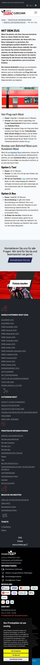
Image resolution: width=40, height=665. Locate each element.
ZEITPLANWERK (7, 371)
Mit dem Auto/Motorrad (10, 439)
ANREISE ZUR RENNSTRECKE (14, 22)
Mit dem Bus (5, 449)
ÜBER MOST (5, 503)
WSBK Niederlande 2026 (10, 333)
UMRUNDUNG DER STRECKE (12, 453)
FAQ (20, 537)
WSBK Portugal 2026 (9, 330)
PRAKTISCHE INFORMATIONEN (19, 20)
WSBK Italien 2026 (8, 347)
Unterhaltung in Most (9, 510)
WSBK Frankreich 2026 (9, 354)
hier (28, 141)
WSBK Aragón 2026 (8, 344)
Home (3, 20)
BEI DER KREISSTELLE (9, 463)
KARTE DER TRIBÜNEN (9, 419)
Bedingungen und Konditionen (11, 560)
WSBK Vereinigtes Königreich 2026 (13, 351)
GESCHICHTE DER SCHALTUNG (12, 409)
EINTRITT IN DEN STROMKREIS (13, 402)
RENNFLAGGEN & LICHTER (11, 385)
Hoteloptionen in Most (9, 476)
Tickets (20, 541)
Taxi (2, 460)
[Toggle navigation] (36, 12)
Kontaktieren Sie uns (20, 260)
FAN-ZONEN (6, 416)
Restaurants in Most (8, 507)
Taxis (24, 179)
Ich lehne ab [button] (16, 655)
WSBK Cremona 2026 (9, 358)
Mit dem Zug (5, 446)
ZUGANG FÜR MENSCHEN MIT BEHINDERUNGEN (19, 412)
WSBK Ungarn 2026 (8, 337)
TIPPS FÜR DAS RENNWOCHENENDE (15, 378)
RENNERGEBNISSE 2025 (10, 368)
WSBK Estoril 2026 (8, 361)
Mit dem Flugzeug (7, 443)
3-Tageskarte (6, 527)
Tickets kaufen (20, 283)
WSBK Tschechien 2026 (9, 340)
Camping (4, 480)
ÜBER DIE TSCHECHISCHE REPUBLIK (15, 500)
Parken (3, 456)
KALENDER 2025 (7, 320)
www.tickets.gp (20, 544)
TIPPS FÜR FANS (7, 382)
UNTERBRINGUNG (8, 473)
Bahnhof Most (16, 152)
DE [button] (31, 5)
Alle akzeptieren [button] (16, 651)
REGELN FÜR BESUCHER (10, 405)
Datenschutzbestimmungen (11, 563)
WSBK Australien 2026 (9, 327)
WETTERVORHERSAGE (9, 375)
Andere (3, 530)
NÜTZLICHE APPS (8, 483)
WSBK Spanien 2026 (8, 365)
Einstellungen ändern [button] (16, 659)
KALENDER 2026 (7, 323)
